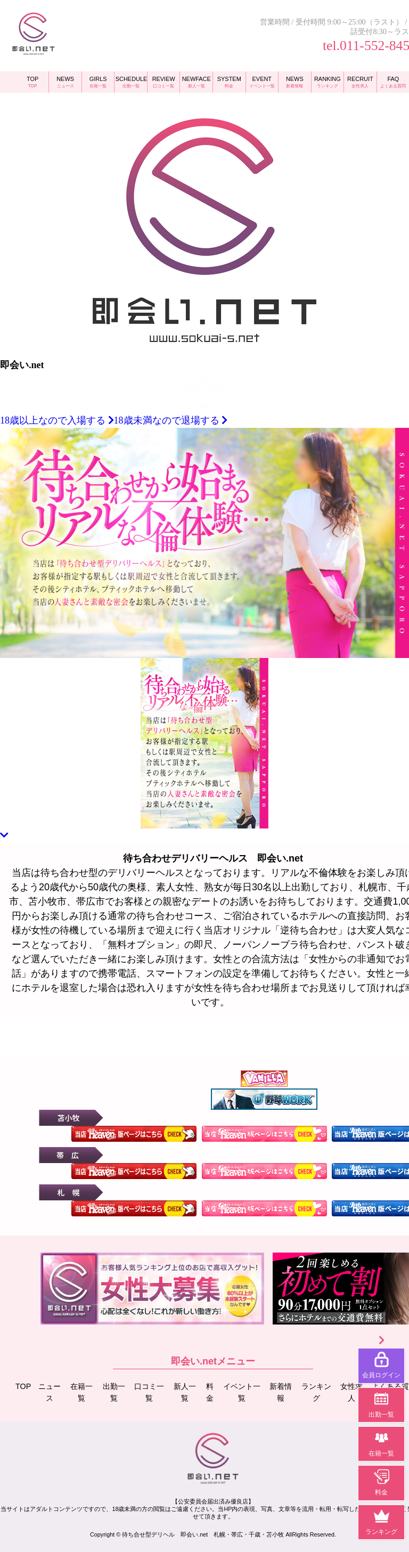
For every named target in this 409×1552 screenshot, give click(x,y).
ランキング (317, 1392)
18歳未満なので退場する (171, 420)
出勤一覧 (114, 1392)
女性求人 (352, 1392)
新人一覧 (185, 1392)
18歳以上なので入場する (57, 420)
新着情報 (281, 1392)
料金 (211, 1392)
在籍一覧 (82, 1392)
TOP (23, 1386)
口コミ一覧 (150, 1392)
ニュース (50, 1392)
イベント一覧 (242, 1392)
